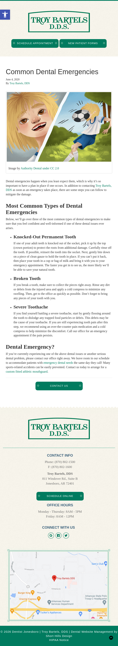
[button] (5, 15)
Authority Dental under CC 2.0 (40, 168)
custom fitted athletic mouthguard (26, 371)
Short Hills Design (59, 636)
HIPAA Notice (59, 640)
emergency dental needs (58, 362)
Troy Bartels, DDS (20, 83)
